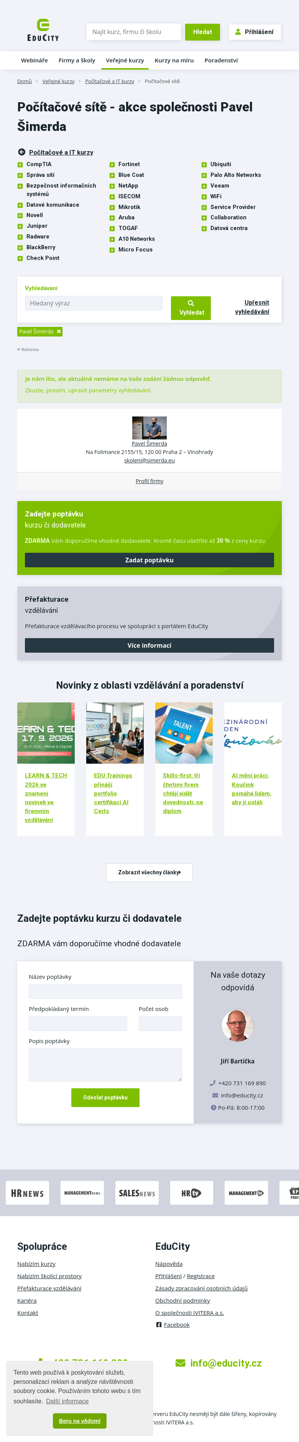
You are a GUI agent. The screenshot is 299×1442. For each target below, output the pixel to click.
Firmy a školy (77, 60)
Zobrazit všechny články (149, 872)
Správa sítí (40, 174)
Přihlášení (254, 32)
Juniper (37, 225)
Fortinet (129, 164)
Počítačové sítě (162, 81)
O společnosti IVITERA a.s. (189, 1312)
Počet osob (154, 1009)
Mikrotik (129, 207)
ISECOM (129, 196)
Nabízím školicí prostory (49, 1276)
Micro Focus (135, 249)
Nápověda (169, 1263)
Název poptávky (50, 976)
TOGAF (128, 228)
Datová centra (229, 228)
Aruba (126, 217)
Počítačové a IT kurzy (109, 81)
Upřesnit (252, 307)
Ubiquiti (220, 164)
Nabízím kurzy (36, 1263)
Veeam (219, 185)
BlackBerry (40, 247)
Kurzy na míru (174, 60)
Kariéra (27, 1300)
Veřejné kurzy (125, 60)
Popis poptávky (49, 1041)
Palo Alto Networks (235, 174)
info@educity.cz (242, 1095)
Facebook (172, 1324)
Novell (34, 215)
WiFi (216, 196)
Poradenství (221, 60)
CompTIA (38, 164)
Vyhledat (191, 308)
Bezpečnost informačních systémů (61, 190)
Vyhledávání (41, 288)
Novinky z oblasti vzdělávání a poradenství (149, 685)
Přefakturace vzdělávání (49, 1288)
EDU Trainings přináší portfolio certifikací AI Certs (113, 793)
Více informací (149, 645)
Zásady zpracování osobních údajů (201, 1288)
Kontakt (27, 1312)
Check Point (42, 258)
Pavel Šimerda (150, 443)
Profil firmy (149, 481)
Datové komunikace (52, 204)
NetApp (128, 185)
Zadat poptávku (149, 560)
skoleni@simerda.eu (149, 460)
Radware (37, 236)
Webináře (34, 60)
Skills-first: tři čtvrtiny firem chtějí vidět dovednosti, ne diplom (183, 793)
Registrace (201, 1276)
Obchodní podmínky (182, 1300)
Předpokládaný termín (59, 1009)
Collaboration (228, 217)
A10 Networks (136, 238)
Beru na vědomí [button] (79, 1421)
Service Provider (233, 207)
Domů (24, 81)
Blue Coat (131, 174)
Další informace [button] (67, 1401)
